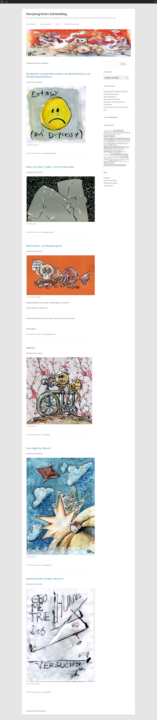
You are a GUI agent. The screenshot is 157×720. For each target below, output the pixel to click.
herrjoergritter (125, 141)
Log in (7, 2)
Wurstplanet (108, 104)
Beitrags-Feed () (110, 180)
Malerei (115, 145)
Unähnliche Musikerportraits (121, 159)
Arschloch (118, 130)
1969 (105, 131)
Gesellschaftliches (117, 138)
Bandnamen (121, 132)
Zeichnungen (30, 24)
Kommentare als (110, 183)
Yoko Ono (126, 161)
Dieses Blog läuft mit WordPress (36, 711)
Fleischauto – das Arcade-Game (114, 102)
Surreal (124, 156)
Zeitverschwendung (115, 164)
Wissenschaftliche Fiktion (112, 99)
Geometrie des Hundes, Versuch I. (45, 578)
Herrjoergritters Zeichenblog (46, 14)
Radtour (30, 347)
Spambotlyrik (111, 157)
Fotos (57, 24)
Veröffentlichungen (72, 24)
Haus (119, 141)
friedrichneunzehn (114, 134)
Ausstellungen (45, 24)
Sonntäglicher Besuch (38, 448)
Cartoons (106, 134)
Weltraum (114, 160)
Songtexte (106, 154)
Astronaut (107, 132)
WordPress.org (108, 185)
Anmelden (107, 178)
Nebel (126, 147)
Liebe (110, 145)
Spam (105, 157)
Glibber (111, 141)
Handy (116, 141)
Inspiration (120, 143)
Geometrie (109, 135)
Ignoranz (111, 143)
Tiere (106, 158)
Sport (117, 156)
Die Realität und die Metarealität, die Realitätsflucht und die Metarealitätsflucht (58, 75)
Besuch (128, 132)
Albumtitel (110, 131)
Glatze (105, 141)
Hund (105, 143)
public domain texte (119, 149)
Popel (110, 149)
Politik (106, 149)
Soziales (115, 154)
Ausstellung (114, 132)
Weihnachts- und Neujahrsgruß (44, 245)
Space (125, 154)
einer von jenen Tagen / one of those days (50, 166)
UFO (110, 159)
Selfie (123, 151)
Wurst (121, 161)
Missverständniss (114, 146)
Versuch (106, 161)
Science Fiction (113, 151)
